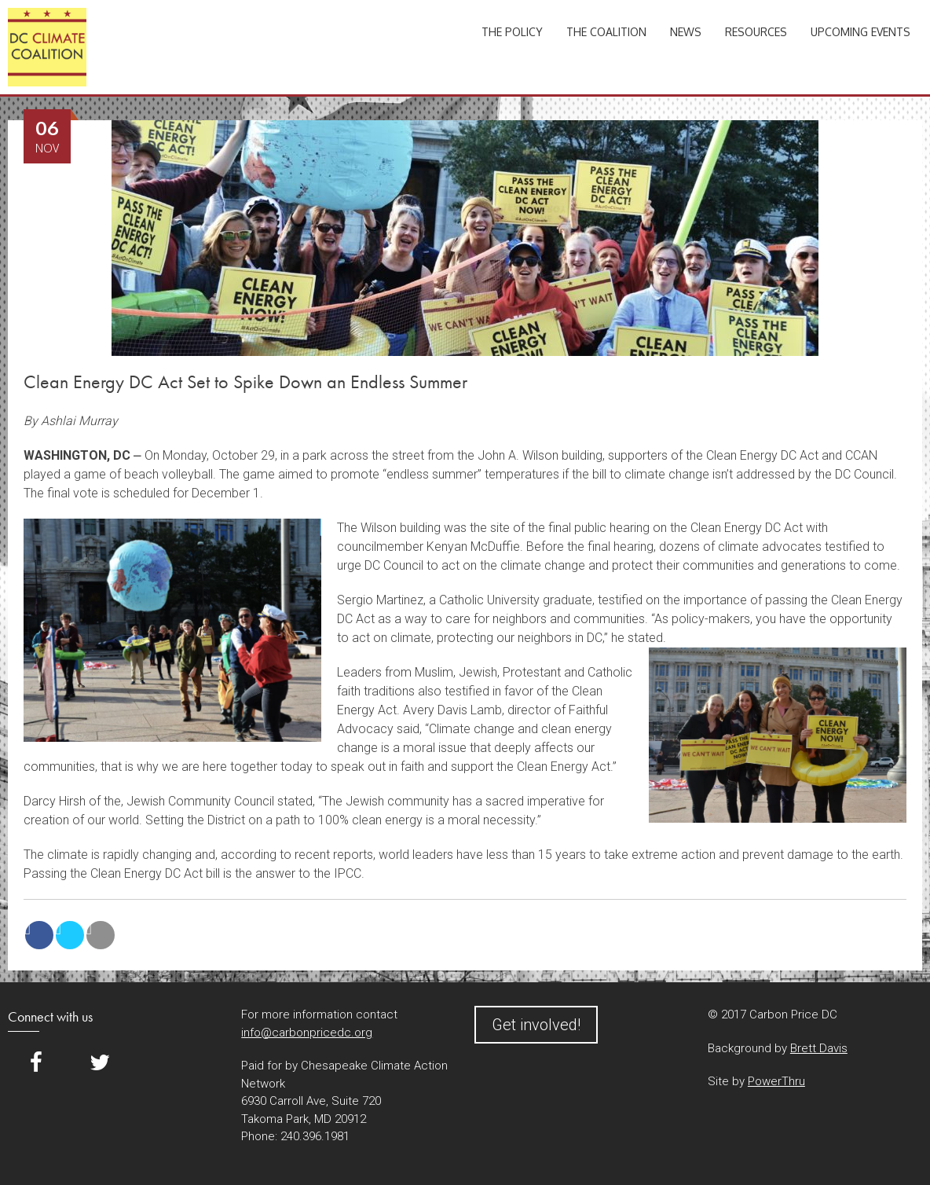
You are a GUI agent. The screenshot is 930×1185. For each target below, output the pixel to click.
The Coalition (606, 32)
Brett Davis (819, 1048)
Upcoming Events (860, 32)
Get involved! (536, 1024)
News (685, 32)
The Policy (512, 32)
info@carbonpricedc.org (306, 1032)
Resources (756, 32)
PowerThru (776, 1081)
